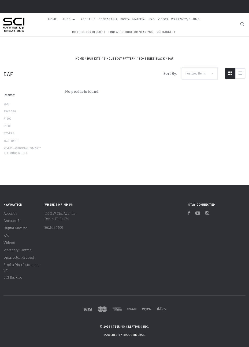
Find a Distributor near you (130, 32)
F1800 (7, 126)
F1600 (7, 118)
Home (52, 19)
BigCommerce (134, 334)
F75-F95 (9, 133)
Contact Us (108, 19)
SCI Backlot (166, 32)
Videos (163, 19)
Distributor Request (88, 32)
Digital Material (133, 19)
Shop (69, 19)
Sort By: (170, 73)
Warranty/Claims (185, 19)
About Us (88, 19)
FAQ (152, 19)
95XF (7, 104)
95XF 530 (10, 111)
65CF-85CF (11, 141)
